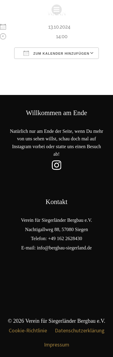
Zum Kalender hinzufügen (56, 53)
